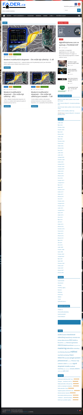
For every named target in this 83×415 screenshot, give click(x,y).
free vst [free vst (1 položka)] (64, 342)
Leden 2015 (60, 208)
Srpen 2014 (60, 212)
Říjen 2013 (60, 219)
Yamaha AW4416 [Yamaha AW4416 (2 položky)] (75, 369)
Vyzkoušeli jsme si (17, 54)
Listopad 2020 (61, 157)
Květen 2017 (60, 192)
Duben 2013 (60, 224)
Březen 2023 (61, 134)
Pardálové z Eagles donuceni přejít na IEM (73, 62)
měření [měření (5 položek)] (73, 351)
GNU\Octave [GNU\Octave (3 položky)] (62, 345)
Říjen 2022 (60, 139)
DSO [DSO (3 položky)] (70, 340)
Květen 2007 (60, 265)
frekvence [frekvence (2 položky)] (69, 342)
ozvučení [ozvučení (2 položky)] (67, 358)
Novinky (9, 15)
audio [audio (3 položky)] (60, 334)
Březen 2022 (61, 148)
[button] (24, 16)
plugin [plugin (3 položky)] (72, 358)
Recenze (6, 54)
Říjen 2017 (60, 185)
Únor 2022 (60, 150)
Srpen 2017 (60, 187)
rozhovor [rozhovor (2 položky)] (60, 363)
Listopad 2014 (61, 210)
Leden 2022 (60, 152)
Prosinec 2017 (61, 180)
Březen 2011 (61, 238)
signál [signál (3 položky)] (75, 363)
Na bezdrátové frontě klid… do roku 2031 (73, 88)
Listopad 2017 (61, 182)
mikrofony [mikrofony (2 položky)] (76, 348)
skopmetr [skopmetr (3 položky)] (61, 366)
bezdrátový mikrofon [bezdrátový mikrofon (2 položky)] (71, 337)
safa (66, 47)
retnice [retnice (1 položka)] (69, 360)
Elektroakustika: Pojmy (63, 388)
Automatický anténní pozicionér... (65, 395)
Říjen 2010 (60, 240)
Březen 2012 (61, 235)
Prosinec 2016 (61, 201)
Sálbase (45, 15)
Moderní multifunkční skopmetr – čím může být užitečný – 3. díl (29, 59)
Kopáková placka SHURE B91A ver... (66, 390)
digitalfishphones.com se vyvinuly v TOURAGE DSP (69, 43)
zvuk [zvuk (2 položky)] (67, 371)
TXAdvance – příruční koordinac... (65, 397)
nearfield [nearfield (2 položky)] (60, 355)
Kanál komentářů (62, 314)
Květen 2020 (60, 162)
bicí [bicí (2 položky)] (79, 337)
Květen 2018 (60, 171)
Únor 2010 (60, 245)
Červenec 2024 (61, 127)
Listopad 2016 (61, 203)
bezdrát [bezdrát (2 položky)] (64, 334)
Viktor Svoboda (13, 56)
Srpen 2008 (60, 251)
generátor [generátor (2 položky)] (75, 342)
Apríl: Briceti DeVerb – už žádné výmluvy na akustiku (73, 80)
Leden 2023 (60, 136)
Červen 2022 (60, 143)
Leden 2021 (60, 155)
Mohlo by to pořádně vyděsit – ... (65, 400)
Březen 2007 (61, 270)
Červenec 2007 (61, 263)
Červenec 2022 (61, 141)
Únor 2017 (60, 198)
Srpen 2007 (60, 261)
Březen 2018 (61, 175)
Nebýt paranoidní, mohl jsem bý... (65, 383)
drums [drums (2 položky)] (67, 340)
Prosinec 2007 (61, 254)
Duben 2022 (60, 145)
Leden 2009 (60, 247)
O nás (51, 15)
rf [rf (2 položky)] (71, 361)
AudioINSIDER (61, 280)
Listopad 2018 (61, 168)
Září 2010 (60, 242)
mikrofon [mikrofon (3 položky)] (70, 348)
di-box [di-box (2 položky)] (59, 340)
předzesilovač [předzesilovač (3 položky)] (63, 361)
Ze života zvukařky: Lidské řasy (67, 110)
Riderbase (38, 15)
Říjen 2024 (60, 125)
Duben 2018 (60, 173)
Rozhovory (31, 15)
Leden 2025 (60, 122)
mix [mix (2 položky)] (59, 352)
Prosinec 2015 (61, 205)
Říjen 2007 (60, 258)
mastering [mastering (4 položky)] (62, 348)
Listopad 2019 (61, 164)
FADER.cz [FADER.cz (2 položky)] (75, 340)
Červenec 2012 (61, 228)
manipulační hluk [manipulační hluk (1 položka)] (77, 345)
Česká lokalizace (61, 316)
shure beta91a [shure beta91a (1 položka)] (69, 363)
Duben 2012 (60, 233)
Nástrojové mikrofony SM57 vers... (65, 379)
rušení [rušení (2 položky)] (65, 363)
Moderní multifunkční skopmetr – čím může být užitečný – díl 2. (14, 94)
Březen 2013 (61, 226)
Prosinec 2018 (61, 166)
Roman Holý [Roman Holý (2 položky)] (75, 361)
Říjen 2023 (60, 132)
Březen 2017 (61, 196)
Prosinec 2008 (61, 249)
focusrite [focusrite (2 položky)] (60, 342)
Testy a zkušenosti (18, 15)
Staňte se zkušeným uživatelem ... (65, 386)
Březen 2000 (61, 272)
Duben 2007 (60, 268)
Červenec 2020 (61, 159)
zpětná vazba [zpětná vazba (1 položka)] (60, 371)
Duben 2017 (60, 194)
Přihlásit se (60, 309)
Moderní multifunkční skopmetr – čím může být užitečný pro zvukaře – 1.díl (41, 94)
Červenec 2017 (61, 189)
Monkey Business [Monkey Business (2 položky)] (65, 352)
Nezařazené (60, 283)
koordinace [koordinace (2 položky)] (70, 345)
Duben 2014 (60, 215)
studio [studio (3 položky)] (67, 366)
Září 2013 (60, 222)
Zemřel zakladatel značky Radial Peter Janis (72, 71)
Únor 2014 (60, 217)
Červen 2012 (60, 231)
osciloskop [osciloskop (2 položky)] (66, 355)
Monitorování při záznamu (64, 393)
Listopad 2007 (61, 256)
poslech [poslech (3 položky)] (78, 358)
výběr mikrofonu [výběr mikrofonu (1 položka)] (66, 368)
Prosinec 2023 (61, 129)
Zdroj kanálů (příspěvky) (63, 312)
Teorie (10, 54)
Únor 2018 (60, 178)
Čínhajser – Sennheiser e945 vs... (65, 381)
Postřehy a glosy (61, 15)
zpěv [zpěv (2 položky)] (64, 371)
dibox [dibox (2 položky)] (63, 340)
